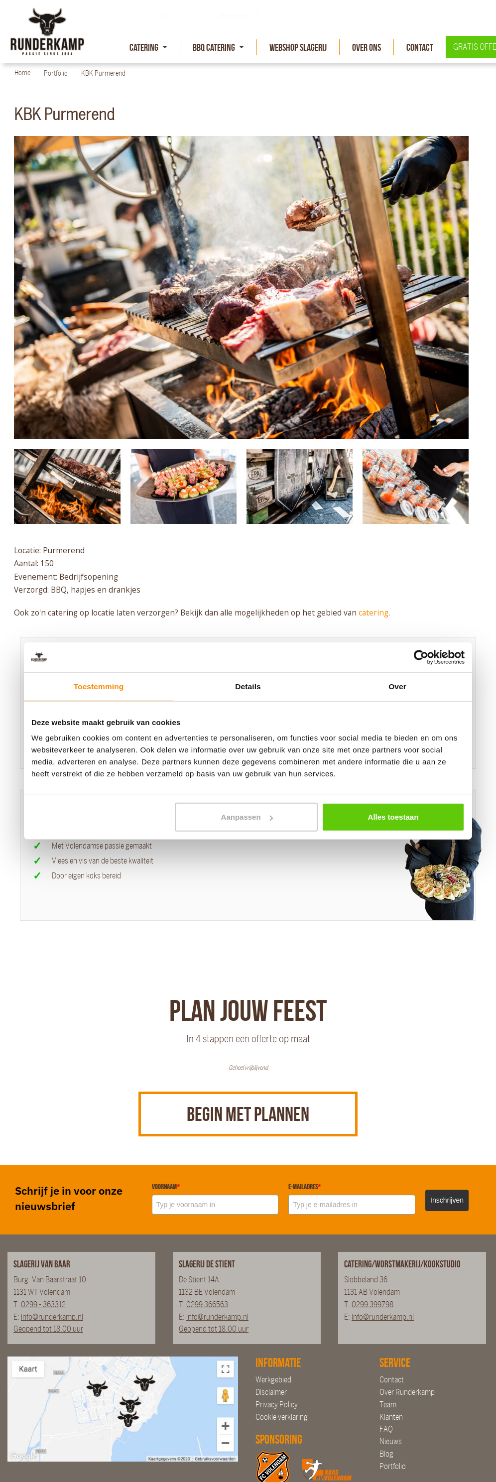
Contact (419, 47)
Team (387, 1404)
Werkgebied (273, 1379)
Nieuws (390, 1441)
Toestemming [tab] (99, 686)
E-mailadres (304, 1187)
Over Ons (366, 47)
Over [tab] (397, 686)
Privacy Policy (276, 1404)
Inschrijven (447, 1200)
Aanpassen (247, 817)
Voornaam (166, 1187)
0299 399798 (372, 1304)
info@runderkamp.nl (52, 1317)
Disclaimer (271, 1392)
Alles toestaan (393, 817)
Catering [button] (144, 47)
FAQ (386, 1429)
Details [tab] (248, 686)
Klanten (391, 1417)
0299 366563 (207, 1304)
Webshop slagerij (298, 47)
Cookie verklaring (281, 1417)
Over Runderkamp (407, 1392)
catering (373, 612)
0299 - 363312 (43, 1304)
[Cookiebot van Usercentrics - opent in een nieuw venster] (421, 657)
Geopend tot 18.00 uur (48, 1329)
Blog (386, 1454)
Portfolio (392, 1466)
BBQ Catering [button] (215, 47)
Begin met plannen (248, 1114)
